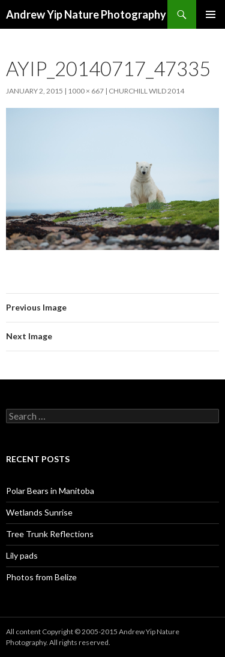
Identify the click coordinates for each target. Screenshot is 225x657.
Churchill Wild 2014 (146, 90)
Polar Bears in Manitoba (50, 491)
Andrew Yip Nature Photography (86, 14)
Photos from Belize (41, 577)
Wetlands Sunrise (39, 512)
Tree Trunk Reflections (50, 534)
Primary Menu (210, 14)
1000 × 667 (86, 90)
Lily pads (22, 555)
